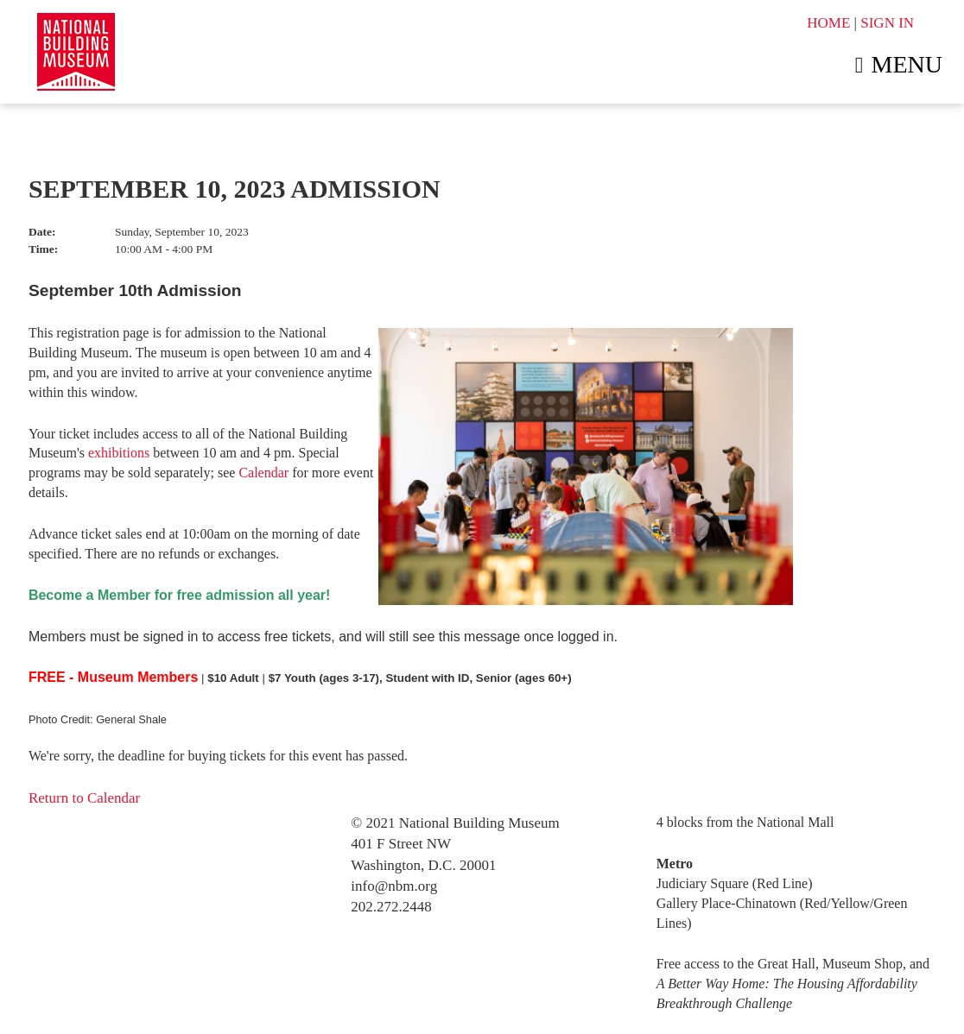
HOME (828, 23)
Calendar (263, 472)
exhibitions (118, 452)
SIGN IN (887, 23)
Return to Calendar (84, 798)
